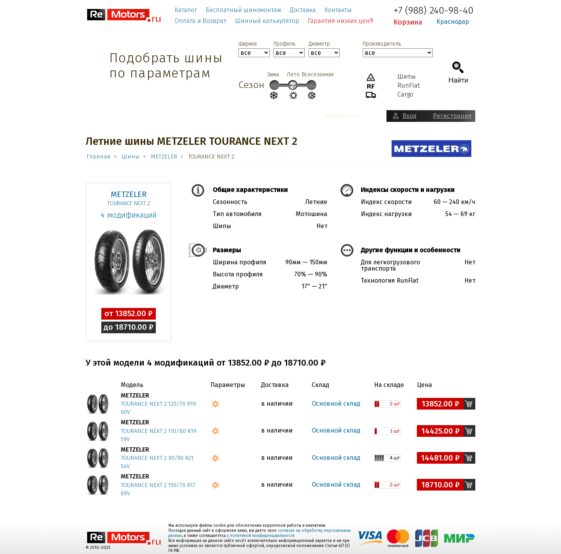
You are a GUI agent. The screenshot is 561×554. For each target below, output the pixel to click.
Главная (98, 156)
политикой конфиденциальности (262, 535)
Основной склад (336, 403)
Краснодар (452, 21)
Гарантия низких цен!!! (340, 21)
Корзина (407, 22)
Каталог (186, 10)
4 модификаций (129, 215)
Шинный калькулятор (267, 21)
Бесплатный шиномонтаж (243, 10)
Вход (409, 116)
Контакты (338, 10)
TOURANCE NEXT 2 (128, 203)
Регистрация (452, 116)
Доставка (303, 10)
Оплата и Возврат (200, 21)
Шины (131, 156)
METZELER (164, 156)
